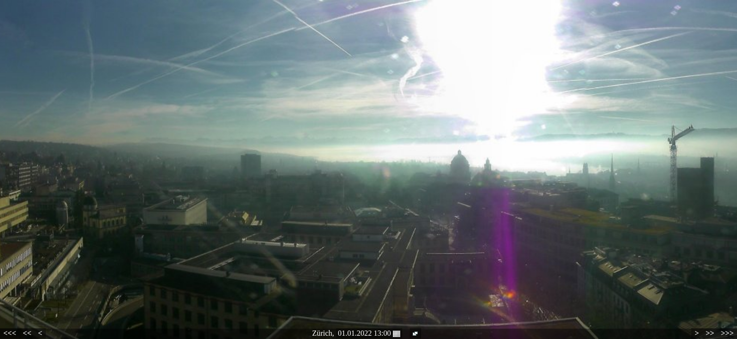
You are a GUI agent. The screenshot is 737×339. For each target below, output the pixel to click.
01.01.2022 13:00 (369, 333)
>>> (727, 333)
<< (27, 333)
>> (709, 333)
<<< (9, 333)
